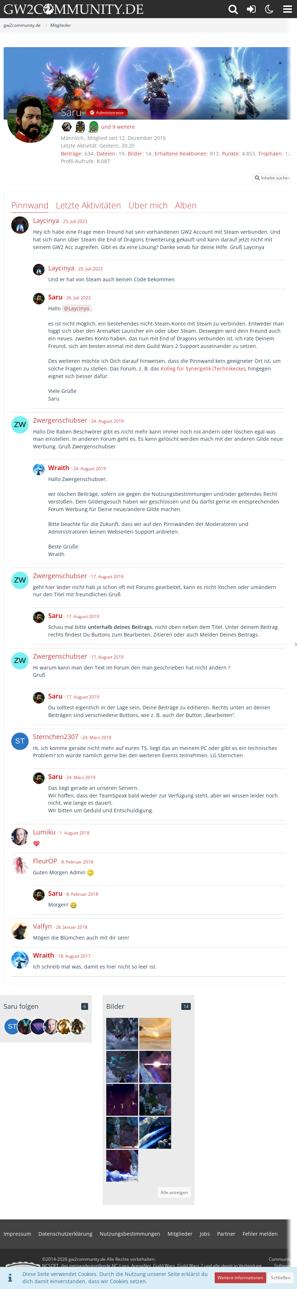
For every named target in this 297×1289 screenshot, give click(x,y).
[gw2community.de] (73, 9)
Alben (186, 205)
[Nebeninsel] (155, 1100)
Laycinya (79, 308)
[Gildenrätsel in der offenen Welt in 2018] (122, 1067)
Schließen (280, 1278)
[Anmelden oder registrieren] (251, 9)
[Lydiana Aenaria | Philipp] (38, 1026)
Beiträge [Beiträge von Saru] (71, 153)
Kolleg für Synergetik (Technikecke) (203, 368)
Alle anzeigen (174, 1192)
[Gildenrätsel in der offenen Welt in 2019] (122, 1034)
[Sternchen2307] (12, 1026)
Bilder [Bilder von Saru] (135, 153)
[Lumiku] (51, 1026)
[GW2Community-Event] (64, 1026)
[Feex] (25, 1026)
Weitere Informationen (240, 1278)
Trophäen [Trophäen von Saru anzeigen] (270, 153)
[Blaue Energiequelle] (155, 1133)
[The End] (155, 1034)
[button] (287, 9)
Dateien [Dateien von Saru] (105, 153)
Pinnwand (30, 205)
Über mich (148, 205)
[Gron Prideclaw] (77, 1026)
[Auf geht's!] (122, 1100)
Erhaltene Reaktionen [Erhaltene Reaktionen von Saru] (180, 153)
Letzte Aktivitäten (88, 205)
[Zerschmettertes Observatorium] (155, 1067)
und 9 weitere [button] (118, 126)
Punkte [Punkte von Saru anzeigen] (230, 153)
